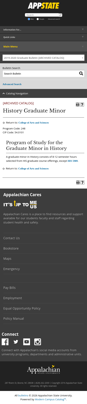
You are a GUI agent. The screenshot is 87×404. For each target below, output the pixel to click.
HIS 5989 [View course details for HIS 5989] (73, 161)
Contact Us (11, 238)
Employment (12, 298)
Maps (7, 258)
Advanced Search (12, 84)
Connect (10, 334)
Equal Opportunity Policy (21, 308)
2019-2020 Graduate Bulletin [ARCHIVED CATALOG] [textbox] (34, 57)
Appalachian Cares (22, 194)
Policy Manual (13, 318)
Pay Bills (9, 288)
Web (31, 19)
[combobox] (43, 58)
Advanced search (54, 19)
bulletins (23, 395)
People (40, 19)
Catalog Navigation (17, 93)
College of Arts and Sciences (34, 122)
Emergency (11, 269)
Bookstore (11, 248)
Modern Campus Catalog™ (50, 399)
